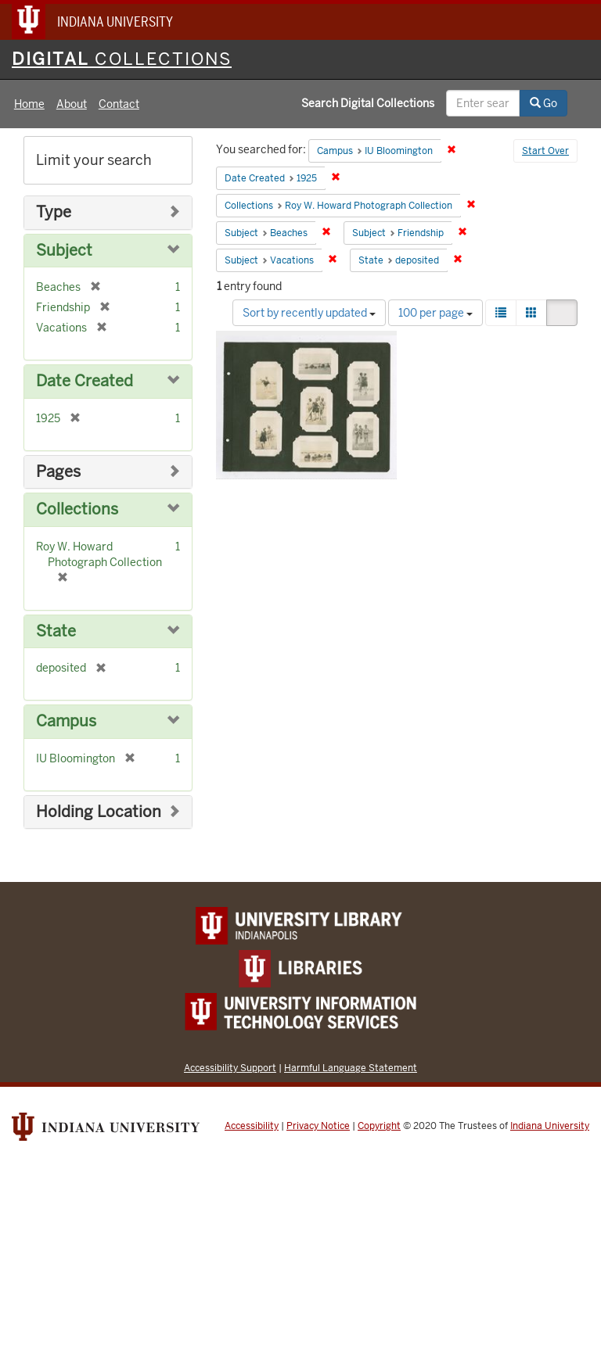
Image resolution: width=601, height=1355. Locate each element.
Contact (119, 104)
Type (53, 212)
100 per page (435, 313)
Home (29, 104)
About (71, 104)
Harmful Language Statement (350, 1068)
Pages (58, 472)
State (56, 631)
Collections (77, 509)
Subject (64, 250)
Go (543, 103)
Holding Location (98, 812)
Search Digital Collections (367, 103)
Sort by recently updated (309, 313)
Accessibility (252, 1126)
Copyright (379, 1126)
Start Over (545, 151)
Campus (66, 721)
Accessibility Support (230, 1068)
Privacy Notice (318, 1126)
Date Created (84, 381)
